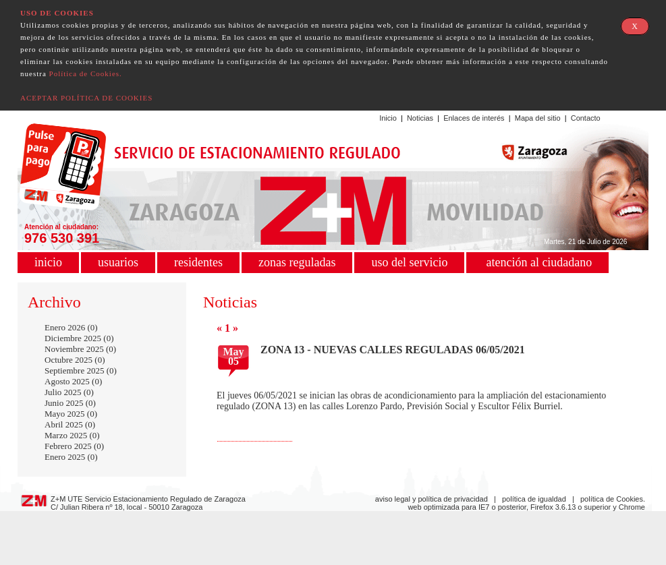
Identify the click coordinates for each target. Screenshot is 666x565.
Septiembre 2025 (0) (81, 370)
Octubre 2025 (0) (75, 360)
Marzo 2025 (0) (72, 435)
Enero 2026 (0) (71, 327)
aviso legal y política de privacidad (431, 499)
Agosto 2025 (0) (73, 381)
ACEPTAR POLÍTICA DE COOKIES (86, 98)
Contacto (586, 118)
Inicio (388, 118)
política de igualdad (534, 499)
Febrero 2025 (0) (74, 446)
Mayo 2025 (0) (71, 414)
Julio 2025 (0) (69, 392)
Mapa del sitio (538, 118)
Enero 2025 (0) (71, 457)
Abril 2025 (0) (70, 424)
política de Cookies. (612, 499)
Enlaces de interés (474, 118)
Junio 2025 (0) (70, 403)
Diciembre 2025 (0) (79, 338)
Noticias (420, 118)
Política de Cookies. (85, 73)
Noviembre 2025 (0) (80, 349)
